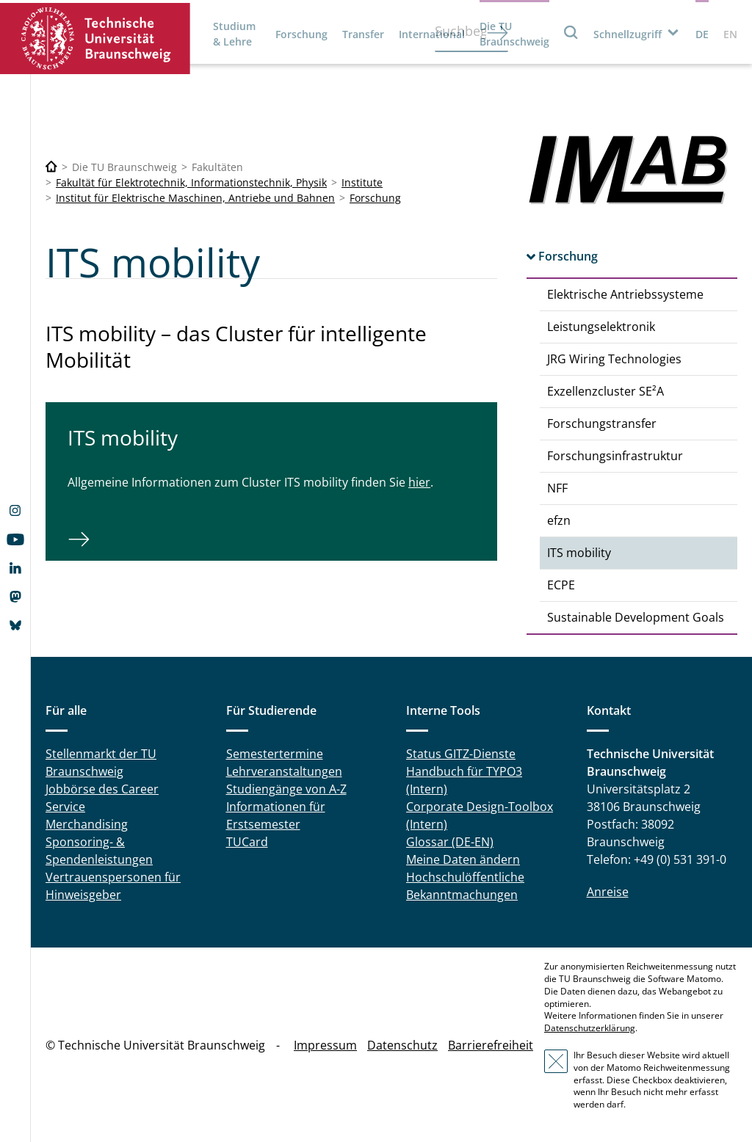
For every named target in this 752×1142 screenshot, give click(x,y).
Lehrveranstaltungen (284, 771)
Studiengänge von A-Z (286, 789)
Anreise (608, 892)
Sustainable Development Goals (635, 617)
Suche (571, 32)
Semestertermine (274, 754)
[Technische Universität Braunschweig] (51, 167)
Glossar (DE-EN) (450, 842)
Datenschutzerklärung (589, 1028)
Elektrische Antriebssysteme (625, 294)
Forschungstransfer (602, 423)
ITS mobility (579, 553)
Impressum (325, 1045)
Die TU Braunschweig (514, 33)
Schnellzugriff (627, 34)
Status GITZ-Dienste (461, 754)
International (432, 34)
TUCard (247, 842)
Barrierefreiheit (490, 1045)
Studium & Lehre (234, 33)
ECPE (561, 585)
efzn (559, 520)
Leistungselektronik (601, 327)
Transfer (363, 34)
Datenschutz (402, 1045)
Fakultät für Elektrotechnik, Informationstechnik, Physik (191, 182)
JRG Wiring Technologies (614, 359)
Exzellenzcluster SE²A (605, 391)
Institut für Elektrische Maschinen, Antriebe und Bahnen (195, 198)
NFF (557, 488)
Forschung (301, 34)
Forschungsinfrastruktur (615, 456)
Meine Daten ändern (463, 859)
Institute (362, 182)
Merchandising (87, 824)
